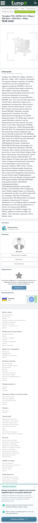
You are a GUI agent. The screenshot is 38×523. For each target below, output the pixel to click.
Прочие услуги (7, 456)
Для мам (4, 369)
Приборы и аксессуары (9, 355)
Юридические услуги (9, 455)
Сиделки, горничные (8, 449)
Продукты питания (8, 324)
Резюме (4, 412)
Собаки (4, 339)
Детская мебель (7, 363)
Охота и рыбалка (7, 467)
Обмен (4, 388)
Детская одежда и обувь (10, 365)
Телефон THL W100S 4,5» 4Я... (25, 11)
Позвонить (19, 259)
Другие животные (7, 345)
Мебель (4, 318)
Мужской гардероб (8, 398)
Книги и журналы (7, 463)
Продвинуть (19, 288)
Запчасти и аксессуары (9, 422)
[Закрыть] (35, 487)
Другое (4, 327)
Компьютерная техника (9, 481)
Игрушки (5, 371)
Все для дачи (6, 316)
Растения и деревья (8, 338)
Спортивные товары (8, 374)
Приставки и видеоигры (9, 482)
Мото (3, 428)
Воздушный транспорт (9, 419)
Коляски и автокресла (9, 373)
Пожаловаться (19, 264)
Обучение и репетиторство (10, 442)
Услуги (4, 343)
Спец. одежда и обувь (9, 400)
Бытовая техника (7, 315)
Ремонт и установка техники (11, 447)
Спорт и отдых (6, 468)
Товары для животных (9, 341)
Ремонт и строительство (10, 326)
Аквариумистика (7, 334)
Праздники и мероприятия (10, 445)
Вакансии (5, 410)
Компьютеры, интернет (9, 440)
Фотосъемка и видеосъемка (11, 453)
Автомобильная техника (10, 477)
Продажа (5, 390)
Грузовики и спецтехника (10, 421)
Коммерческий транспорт (10, 424)
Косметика (5, 351)
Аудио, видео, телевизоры (10, 479)
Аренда (4, 387)
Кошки (4, 336)
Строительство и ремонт (10, 451)
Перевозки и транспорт (9, 444)
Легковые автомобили (9, 426)
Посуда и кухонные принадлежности (14, 320)
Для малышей (6, 367)
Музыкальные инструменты (11, 465)
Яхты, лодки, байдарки (9, 432)
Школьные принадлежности (11, 376)
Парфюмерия (6, 353)
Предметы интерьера (9, 322)
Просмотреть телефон (19, 255)
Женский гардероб (8, 397)
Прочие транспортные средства (12, 433)
